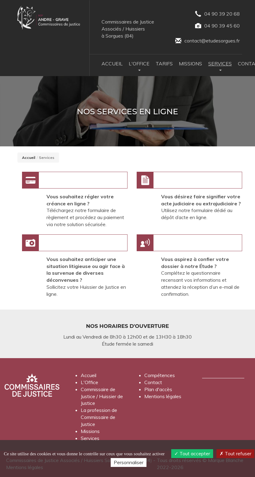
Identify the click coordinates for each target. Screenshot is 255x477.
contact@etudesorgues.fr (207, 41)
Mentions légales (162, 396)
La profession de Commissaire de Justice (99, 417)
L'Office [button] (139, 66)
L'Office (89, 382)
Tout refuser (235, 453)
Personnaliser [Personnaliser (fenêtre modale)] (128, 462)
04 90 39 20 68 (217, 14)
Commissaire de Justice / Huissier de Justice (102, 396)
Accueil (112, 64)
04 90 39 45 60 (217, 26)
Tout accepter (192, 453)
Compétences (159, 375)
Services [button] (220, 66)
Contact (153, 382)
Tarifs (164, 64)
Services (90, 438)
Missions (190, 64)
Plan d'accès (158, 389)
